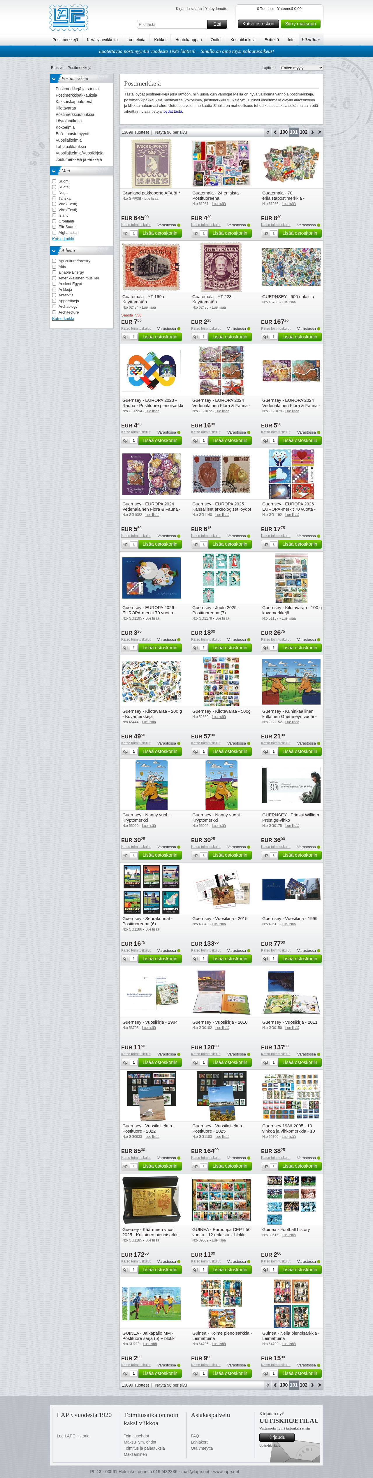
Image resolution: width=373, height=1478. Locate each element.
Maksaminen (135, 1454)
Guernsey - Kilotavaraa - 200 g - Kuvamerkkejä (152, 714)
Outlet (216, 39)
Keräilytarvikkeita (102, 39)
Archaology (68, 306)
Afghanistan (69, 232)
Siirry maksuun (302, 24)
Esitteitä (271, 39)
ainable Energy (71, 272)
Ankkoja (65, 289)
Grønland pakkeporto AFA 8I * (151, 192)
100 (284, 132)
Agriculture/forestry (74, 261)
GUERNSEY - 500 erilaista (288, 296)
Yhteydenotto (216, 8)
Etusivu (57, 67)
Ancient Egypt (70, 283)
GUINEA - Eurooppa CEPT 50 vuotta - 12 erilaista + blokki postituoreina (221, 1234)
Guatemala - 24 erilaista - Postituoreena (216, 195)
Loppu (319, 132)
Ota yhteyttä (202, 1448)
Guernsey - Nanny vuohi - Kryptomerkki (147, 817)
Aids (62, 267)
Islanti (63, 215)
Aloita (267, 132)
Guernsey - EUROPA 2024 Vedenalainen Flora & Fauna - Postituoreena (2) (291, 405)
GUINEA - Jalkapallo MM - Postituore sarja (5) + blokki (148, 1336)
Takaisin (275, 132)
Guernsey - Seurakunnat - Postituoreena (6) (147, 921)
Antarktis (66, 295)
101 (294, 132)
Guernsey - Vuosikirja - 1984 (150, 1022)
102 (304, 132)
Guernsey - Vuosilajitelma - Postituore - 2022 (148, 1128)
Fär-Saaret (68, 227)
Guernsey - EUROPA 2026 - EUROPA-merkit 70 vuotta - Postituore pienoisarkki (149, 612)
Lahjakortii (200, 1442)
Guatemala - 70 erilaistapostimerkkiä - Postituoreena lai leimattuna (289, 198)
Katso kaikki (63, 239)
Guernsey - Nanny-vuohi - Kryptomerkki (217, 817)
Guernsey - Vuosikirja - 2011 (290, 1022)
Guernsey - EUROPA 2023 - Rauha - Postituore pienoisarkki (152, 403)
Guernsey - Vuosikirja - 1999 (290, 918)
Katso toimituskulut (136, 225)
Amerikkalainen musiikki (79, 278)
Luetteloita (135, 39)
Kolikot (160, 39)
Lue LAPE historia (73, 1436)
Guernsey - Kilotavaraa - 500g (221, 711)
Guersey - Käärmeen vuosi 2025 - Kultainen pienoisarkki (150, 1232)
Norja (63, 192)
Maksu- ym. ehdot (140, 1442)
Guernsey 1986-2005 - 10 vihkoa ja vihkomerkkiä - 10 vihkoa (288, 1131)
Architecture (69, 312)
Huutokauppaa (188, 39)
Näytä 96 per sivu (171, 132)
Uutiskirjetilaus (269, 1445)
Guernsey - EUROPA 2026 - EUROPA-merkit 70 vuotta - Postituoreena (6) (289, 509)
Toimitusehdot (136, 1436)
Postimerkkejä (65, 39)
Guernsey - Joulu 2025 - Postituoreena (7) (215, 610)
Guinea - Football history (286, 1229)
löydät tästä (172, 111)
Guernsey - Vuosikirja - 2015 (220, 918)
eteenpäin (312, 132)
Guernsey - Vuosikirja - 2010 (220, 1022)
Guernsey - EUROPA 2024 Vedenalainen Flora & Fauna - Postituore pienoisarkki (151, 509)
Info (291, 39)
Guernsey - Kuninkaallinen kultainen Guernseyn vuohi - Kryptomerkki (289, 716)
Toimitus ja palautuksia (144, 1448)
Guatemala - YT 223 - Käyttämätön (213, 299)
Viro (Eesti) (68, 204)
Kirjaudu (280, 1437)
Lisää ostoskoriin (161, 233)
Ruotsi (64, 187)
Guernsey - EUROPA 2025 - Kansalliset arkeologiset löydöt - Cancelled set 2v (221, 509)
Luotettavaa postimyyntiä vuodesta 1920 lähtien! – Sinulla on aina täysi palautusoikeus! (186, 51)
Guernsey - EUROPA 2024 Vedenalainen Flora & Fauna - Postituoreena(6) (221, 405)
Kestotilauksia (243, 39)
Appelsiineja (69, 301)
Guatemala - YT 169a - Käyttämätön (144, 299)
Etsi (219, 24)
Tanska (65, 198)
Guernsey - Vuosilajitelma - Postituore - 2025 (218, 1128)
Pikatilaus (311, 39)
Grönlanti (66, 221)
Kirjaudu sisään (189, 8)
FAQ (195, 1436)
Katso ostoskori (259, 24)
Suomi (64, 181)
